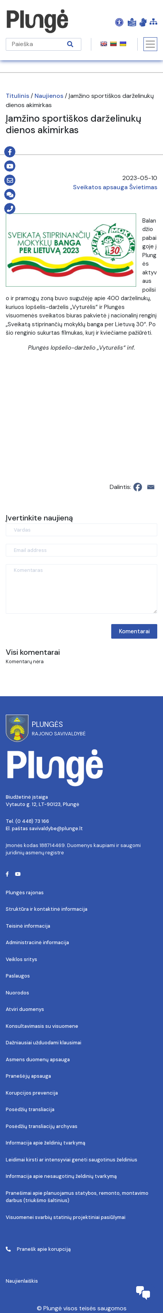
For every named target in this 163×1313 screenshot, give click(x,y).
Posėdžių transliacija (30, 1109)
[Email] (150, 487)
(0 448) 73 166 (32, 821)
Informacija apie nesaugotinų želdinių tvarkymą (61, 1176)
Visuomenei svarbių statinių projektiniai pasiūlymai (65, 1217)
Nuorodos (17, 992)
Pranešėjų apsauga (28, 1076)
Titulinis (17, 96)
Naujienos (49, 96)
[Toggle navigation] (150, 44)
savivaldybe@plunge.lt (56, 828)
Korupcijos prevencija (32, 1093)
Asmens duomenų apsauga (38, 1059)
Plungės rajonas (25, 892)
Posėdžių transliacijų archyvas (41, 1126)
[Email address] (81, 550)
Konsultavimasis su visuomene (42, 1026)
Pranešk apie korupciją (38, 1249)
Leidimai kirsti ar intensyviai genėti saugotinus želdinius (71, 1159)
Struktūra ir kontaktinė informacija (46, 909)
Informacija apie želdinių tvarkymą (45, 1143)
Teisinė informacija (28, 926)
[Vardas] (81, 530)
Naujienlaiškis (22, 1281)
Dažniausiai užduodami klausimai (43, 1042)
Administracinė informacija (37, 942)
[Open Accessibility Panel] (119, 22)
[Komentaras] (81, 589)
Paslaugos (18, 976)
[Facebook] (137, 487)
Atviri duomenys (25, 1009)
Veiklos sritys (21, 959)
